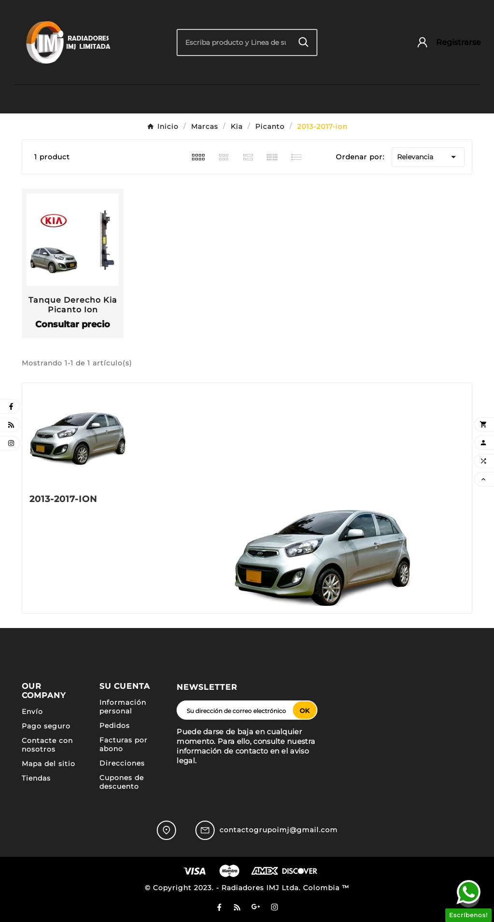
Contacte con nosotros (47, 745)
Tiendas (36, 778)
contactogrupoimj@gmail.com (279, 829)
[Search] (304, 42)
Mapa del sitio (48, 763)
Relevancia (428, 157)
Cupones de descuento (121, 782)
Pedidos (114, 725)
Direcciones (122, 763)
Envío (32, 711)
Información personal (122, 706)
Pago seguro (46, 726)
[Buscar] (234, 42)
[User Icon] (444, 42)
